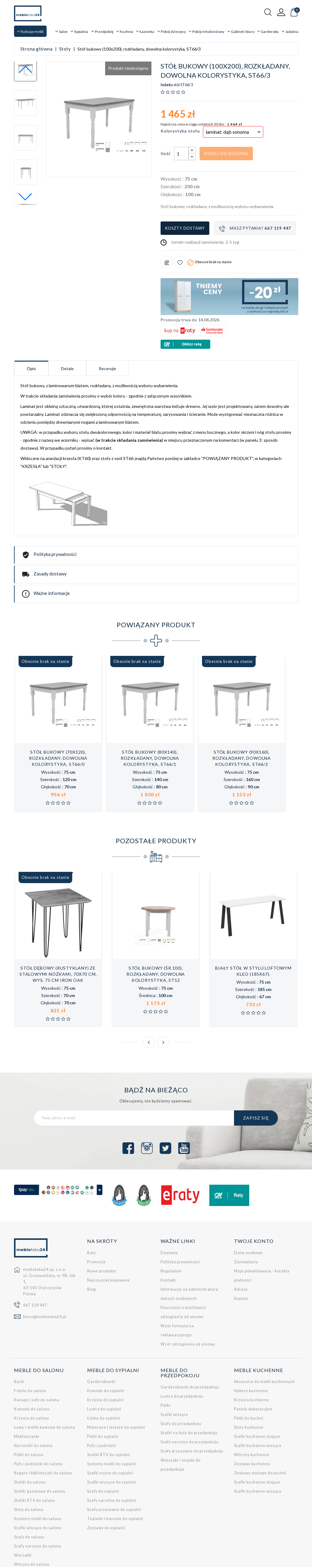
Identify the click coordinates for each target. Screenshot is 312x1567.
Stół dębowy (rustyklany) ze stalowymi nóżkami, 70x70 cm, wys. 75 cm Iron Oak (58, 931)
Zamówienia (246, 1219)
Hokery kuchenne (251, 1348)
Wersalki (23, 1513)
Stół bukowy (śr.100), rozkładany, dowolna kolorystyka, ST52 (155, 931)
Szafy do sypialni (103, 1449)
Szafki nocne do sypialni (110, 1430)
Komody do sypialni (106, 1348)
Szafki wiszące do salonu (38, 1485)
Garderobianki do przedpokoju (190, 1344)
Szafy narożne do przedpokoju (189, 1399)
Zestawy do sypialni (106, 1485)
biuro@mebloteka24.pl (44, 1274)
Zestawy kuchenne (252, 1421)
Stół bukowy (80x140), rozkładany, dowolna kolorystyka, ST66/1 (150, 715)
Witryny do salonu (31, 1522)
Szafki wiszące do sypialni (111, 1440)
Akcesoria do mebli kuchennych (264, 1339)
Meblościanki (26, 1394)
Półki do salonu (29, 1412)
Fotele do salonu (30, 1348)
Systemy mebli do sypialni (111, 1421)
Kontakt (168, 1238)
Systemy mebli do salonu (38, 1476)
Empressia (48, 1558)
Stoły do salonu (29, 1467)
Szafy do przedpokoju (181, 1381)
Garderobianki (101, 1339)
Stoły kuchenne (249, 1385)
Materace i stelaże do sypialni (116, 1385)
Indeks (167, 43)
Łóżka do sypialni (103, 1376)
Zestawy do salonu (32, 1531)
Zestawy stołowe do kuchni (260, 1430)
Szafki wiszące (174, 1372)
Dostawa (169, 1210)
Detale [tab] (67, 326)
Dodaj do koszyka (226, 111)
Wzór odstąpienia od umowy (188, 1302)
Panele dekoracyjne (253, 1366)
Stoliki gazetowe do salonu (40, 1449)
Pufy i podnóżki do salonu (38, 1421)
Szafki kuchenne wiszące (258, 1403)
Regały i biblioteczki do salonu (43, 1430)
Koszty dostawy (185, 185)
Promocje (96, 1219)
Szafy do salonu (29, 1494)
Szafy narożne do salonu (37, 1504)
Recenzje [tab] (107, 326)
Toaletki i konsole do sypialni (115, 1476)
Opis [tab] (31, 326)
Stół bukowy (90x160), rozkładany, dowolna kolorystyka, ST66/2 (241, 715)
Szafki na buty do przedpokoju (189, 1390)
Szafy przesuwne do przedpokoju (192, 1408)
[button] (25, 154)
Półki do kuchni (248, 1376)
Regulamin (171, 1228)
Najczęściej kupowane (108, 1238)
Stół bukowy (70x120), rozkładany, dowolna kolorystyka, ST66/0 (58, 715)
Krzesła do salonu (31, 1376)
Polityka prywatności (180, 1219)
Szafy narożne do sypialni (111, 1458)
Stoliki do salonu (30, 1440)
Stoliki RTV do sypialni (108, 1412)
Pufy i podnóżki (101, 1403)
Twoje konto (254, 1198)
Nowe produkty (101, 1228)
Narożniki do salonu (33, 1403)
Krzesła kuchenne (251, 1357)
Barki (19, 1339)
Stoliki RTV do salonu (34, 1458)
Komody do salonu (32, 1366)
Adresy (241, 1247)
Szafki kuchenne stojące (257, 1394)
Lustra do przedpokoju (182, 1354)
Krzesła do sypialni (105, 1357)
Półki (165, 1363)
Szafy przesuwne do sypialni (114, 1467)
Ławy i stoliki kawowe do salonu (44, 1385)
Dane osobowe (248, 1210)
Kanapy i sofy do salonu (36, 1357)
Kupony (241, 1256)
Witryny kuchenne (251, 1412)
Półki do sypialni (103, 1394)
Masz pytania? (255, 186)
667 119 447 (35, 1263)
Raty (91, 1210)
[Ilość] (181, 111)
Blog (91, 1247)
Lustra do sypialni (104, 1366)
